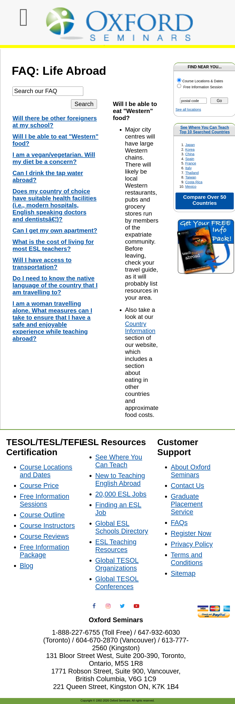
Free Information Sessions (44, 500)
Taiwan (190, 177)
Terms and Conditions (187, 558)
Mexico (190, 187)
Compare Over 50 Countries (204, 200)
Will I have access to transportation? (42, 263)
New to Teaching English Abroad (120, 479)
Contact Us (187, 485)
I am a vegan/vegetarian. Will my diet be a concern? (53, 158)
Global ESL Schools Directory (121, 527)
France (190, 163)
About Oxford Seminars (190, 471)
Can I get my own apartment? (54, 230)
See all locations (188, 110)
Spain (189, 159)
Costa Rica (193, 182)
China (189, 154)
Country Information (140, 327)
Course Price (39, 485)
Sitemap (183, 573)
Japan (190, 145)
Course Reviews (44, 536)
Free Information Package (44, 551)
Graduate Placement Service (187, 504)
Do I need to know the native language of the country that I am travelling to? (55, 285)
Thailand (192, 173)
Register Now (191, 533)
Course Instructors (47, 525)
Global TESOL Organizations (117, 564)
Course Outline (42, 515)
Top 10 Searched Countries (205, 132)
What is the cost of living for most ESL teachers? (53, 245)
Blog (26, 565)
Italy (188, 168)
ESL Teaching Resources (115, 545)
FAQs (179, 522)
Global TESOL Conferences (117, 582)
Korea (189, 150)
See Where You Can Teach (204, 127)
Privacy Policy (192, 544)
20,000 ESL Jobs (120, 494)
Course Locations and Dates (46, 471)
